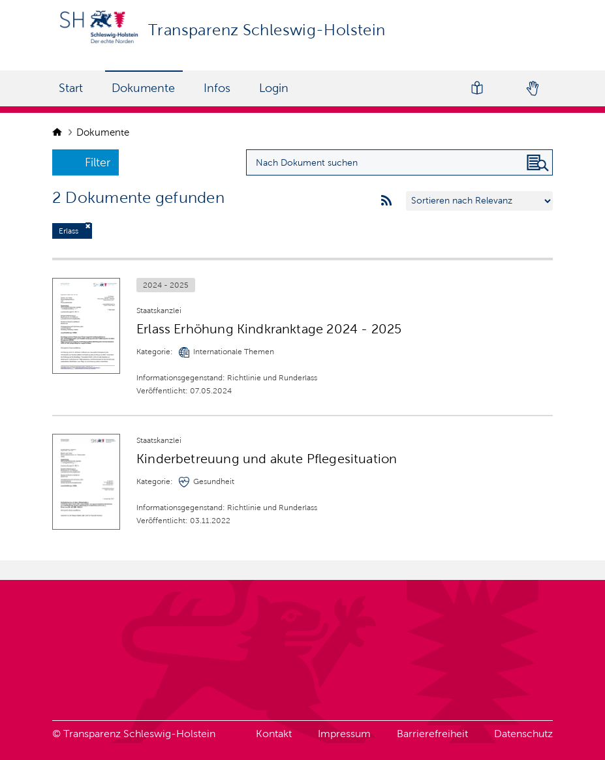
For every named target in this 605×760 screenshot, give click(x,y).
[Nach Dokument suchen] (538, 163)
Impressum (344, 733)
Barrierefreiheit (432, 733)
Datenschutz (523, 733)
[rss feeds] (386, 200)
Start (71, 88)
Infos (217, 88)
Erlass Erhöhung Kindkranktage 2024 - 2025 (268, 329)
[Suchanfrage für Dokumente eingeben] (399, 162)
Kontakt (274, 733)
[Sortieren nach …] (479, 201)
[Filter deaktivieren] (88, 226)
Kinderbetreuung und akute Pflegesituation (266, 458)
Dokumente (143, 88)
